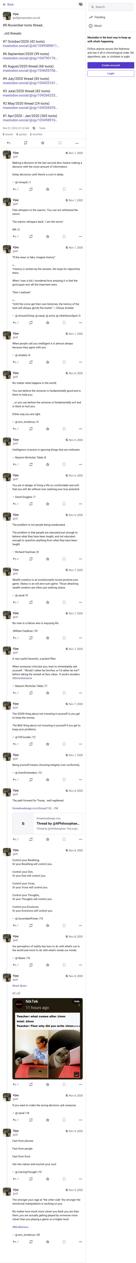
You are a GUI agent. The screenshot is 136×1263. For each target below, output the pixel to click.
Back (8, 4)
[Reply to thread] (15, 189)
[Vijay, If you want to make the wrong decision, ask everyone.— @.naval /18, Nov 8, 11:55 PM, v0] (43, 1108)
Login (110, 73)
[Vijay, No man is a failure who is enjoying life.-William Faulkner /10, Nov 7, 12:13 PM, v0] (43, 626)
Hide (77, 1001)
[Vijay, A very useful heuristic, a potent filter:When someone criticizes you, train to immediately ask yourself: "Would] (43, 671)
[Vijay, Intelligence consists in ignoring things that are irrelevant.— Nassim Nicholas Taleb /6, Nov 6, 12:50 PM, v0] (43, 452)
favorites (36, 134)
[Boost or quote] (26, 143)
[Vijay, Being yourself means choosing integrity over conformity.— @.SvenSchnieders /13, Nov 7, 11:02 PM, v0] (43, 767)
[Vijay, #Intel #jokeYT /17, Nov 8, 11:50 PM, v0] (43, 1030)
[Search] (111, 7)
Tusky (42, 128)
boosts (8, 134)
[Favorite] (43, 143)
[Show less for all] (81, 4)
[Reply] (8, 143)
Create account (111, 65)
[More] (77, 143)
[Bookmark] (60, 143)
